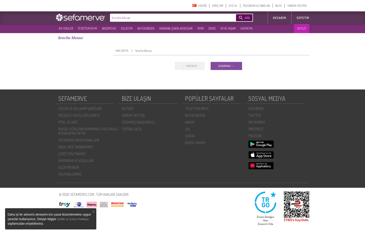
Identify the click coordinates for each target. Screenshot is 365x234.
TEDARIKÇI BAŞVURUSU (138, 122)
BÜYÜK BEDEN (145, 28)
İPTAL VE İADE (68, 122)
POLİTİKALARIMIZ (70, 174)
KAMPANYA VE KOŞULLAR (75, 160)
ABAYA (189, 122)
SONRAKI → (226, 65)
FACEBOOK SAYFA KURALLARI (78, 140)
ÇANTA (190, 136)
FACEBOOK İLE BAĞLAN (256, 6)
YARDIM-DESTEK (297, 6)
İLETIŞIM (127, 108)
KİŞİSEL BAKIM (195, 143)
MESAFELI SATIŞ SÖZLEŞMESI (79, 115)
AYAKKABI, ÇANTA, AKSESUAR (175, 28)
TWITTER (254, 115)
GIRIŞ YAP (217, 6)
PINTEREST (256, 129)
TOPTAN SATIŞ (132, 129)
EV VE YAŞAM (228, 28)
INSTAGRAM (256, 122)
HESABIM (279, 18)
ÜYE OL (233, 6)
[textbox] (165, 18)
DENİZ (212, 28)
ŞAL (187, 129)
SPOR (200, 28)
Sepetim (303, 18)
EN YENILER (66, 28)
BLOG (278, 6)
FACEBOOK (256, 108)
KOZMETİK (246, 28)
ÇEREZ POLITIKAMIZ (71, 154)
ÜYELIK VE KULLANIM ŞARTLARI (79, 108)
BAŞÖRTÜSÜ (109, 28)
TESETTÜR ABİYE (197, 108)
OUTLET (301, 28)
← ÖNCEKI (189, 65)
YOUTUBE (255, 136)
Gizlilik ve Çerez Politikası (73, 219)
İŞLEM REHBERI (68, 167)
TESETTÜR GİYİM (87, 28)
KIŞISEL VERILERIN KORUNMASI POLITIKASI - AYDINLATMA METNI (88, 131)
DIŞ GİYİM (127, 28)
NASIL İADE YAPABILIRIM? (75, 147)
